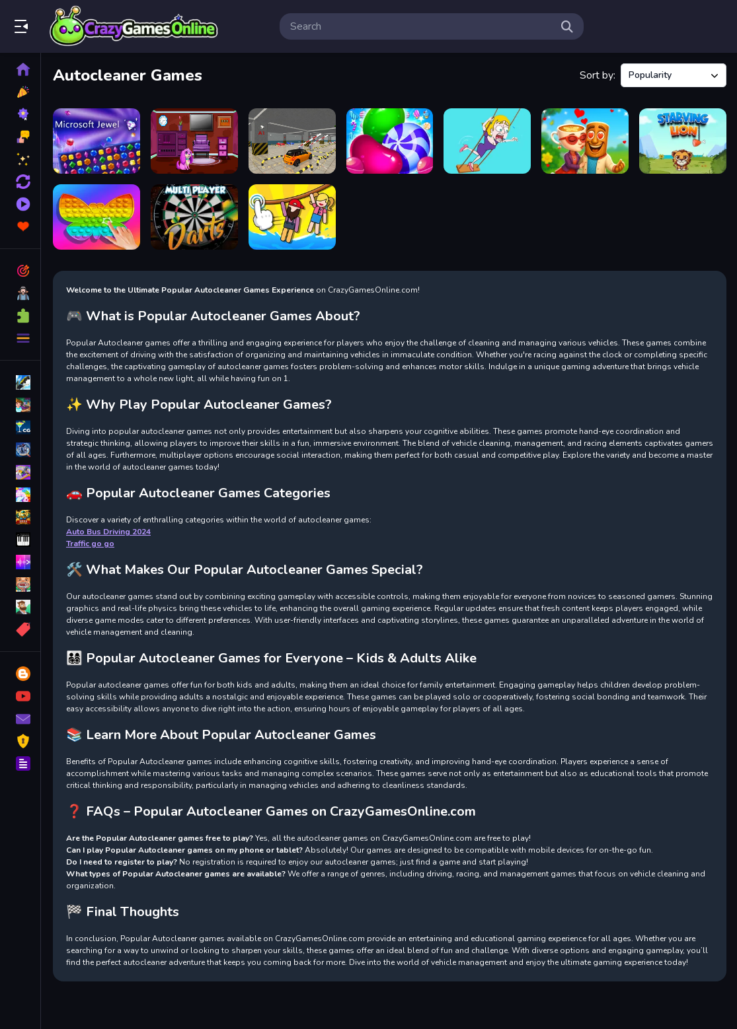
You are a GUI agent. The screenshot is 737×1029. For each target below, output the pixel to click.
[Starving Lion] (682, 141)
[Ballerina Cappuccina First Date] (585, 141)
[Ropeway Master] (292, 217)
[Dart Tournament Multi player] (194, 217)
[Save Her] (487, 141)
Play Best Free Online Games (134, 26)
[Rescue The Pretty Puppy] (194, 141)
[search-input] (421, 26)
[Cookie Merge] (390, 141)
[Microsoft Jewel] (96, 141)
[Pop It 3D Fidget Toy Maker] (96, 217)
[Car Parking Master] (292, 141)
